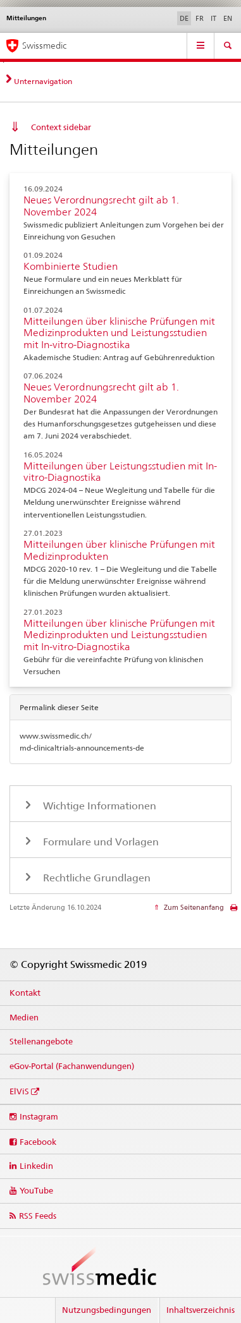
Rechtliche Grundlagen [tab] (95, 878)
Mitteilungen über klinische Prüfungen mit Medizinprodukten (119, 550)
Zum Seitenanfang (193, 907)
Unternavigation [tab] (43, 81)
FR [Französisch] (199, 18)
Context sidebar (61, 127)
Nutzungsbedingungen (106, 1310)
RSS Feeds (37, 1216)
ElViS (19, 1091)
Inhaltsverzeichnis (200, 1310)
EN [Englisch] (227, 18)
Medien (24, 1017)
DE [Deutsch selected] (184, 18)
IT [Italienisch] (213, 18)
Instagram (39, 1116)
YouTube (36, 1190)
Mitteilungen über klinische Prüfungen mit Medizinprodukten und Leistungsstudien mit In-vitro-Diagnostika (119, 333)
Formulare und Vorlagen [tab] (99, 842)
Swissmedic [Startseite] (44, 45)
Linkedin (36, 1166)
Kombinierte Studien (70, 266)
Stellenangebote (41, 1041)
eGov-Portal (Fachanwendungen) (71, 1066)
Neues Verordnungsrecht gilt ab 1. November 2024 (101, 206)
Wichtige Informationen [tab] (98, 806)
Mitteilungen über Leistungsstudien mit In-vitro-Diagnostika (120, 472)
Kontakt (24, 993)
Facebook (38, 1142)
